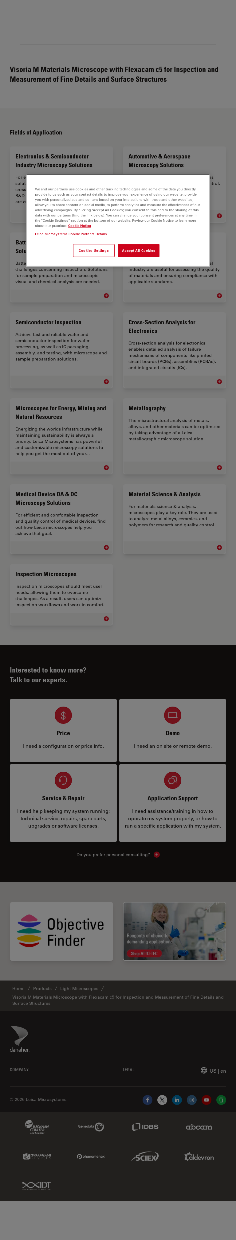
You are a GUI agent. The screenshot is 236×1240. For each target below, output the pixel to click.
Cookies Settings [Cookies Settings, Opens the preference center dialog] (94, 250)
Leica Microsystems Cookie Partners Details (71, 234)
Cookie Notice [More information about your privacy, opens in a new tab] (79, 225)
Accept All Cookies (138, 250)
